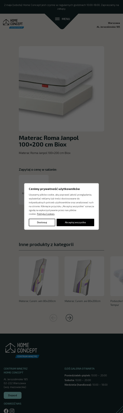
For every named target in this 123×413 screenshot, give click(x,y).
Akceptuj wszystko (75, 222)
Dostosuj (42, 222)
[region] (61, 206)
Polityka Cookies (46, 214)
